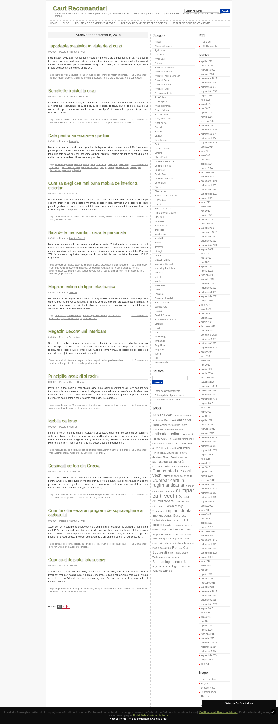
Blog (66, 23)
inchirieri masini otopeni (60, 78)
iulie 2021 (205, 305)
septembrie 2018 (209, 450)
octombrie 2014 (208, 651)
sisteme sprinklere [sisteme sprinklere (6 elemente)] (172, 557)
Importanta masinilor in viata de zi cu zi (85, 45)
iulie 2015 (205, 612)
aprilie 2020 (206, 369)
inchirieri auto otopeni (90, 75)
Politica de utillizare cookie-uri (218, 712)
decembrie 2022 (209, 232)
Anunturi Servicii (77, 52)
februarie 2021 (208, 326)
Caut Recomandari (80, 8)
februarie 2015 (208, 634)
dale (92, 164)
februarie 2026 (208, 70)
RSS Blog (206, 42)
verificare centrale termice (87, 408)
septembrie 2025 (209, 91)
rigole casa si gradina (119, 267)
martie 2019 (207, 424)
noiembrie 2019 (208, 390)
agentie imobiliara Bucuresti (68, 119)
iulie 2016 (205, 561)
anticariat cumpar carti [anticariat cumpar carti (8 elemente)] (173, 425)
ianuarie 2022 (207, 279)
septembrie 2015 (209, 604)
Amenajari (74, 141)
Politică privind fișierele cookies (144, 23)
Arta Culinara (161, 97)
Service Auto (161, 307)
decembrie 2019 (209, 386)
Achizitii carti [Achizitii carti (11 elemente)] (162, 415)
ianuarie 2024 (207, 176)
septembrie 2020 (209, 347)
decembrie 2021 (209, 283)
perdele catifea (115, 360)
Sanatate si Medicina (165, 298)
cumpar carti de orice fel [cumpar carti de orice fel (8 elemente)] (178, 475)
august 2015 (207, 608)
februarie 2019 (208, 429)
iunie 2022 (206, 258)
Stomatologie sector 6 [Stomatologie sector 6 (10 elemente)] (169, 562)
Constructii (160, 170)
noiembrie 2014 (208, 647)
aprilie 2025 (206, 112)
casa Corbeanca (92, 119)
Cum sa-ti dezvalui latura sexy (76, 559)
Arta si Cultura (162, 110)
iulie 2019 (205, 407)
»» (68, 606)
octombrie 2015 (208, 600)
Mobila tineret (97, 216)
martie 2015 (207, 629)
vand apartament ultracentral (84, 122)
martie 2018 (207, 476)
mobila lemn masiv (106, 450)
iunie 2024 (206, 155)
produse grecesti (75, 497)
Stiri (157, 332)
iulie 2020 (205, 356)
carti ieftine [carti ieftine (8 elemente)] (184, 448)
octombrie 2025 (208, 87)
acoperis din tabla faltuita (87, 265)
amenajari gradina (64, 164)
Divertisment (161, 191)
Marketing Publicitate (165, 268)
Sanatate (159, 294)
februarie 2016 (208, 582)
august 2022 (207, 249)
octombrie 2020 (208, 343)
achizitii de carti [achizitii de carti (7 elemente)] (183, 415)
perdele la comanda (74, 363)
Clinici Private (161, 157)
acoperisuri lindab (109, 265)
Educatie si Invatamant (166, 195)
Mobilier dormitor (114, 216)
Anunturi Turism (162, 89)
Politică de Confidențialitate (150, 715)
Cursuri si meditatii (164, 178)
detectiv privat (99, 544)
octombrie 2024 (208, 138)
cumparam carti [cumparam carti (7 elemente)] (180, 466)
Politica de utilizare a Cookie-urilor (147, 718)
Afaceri (158, 42)
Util (156, 358)
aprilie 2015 (206, 625)
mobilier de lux (77, 453)
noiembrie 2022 (208, 236)
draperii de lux (100, 360)
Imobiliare (159, 230)
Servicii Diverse (162, 315)
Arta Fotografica (162, 106)
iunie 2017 (206, 514)
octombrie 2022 (208, 241)
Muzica (158, 289)
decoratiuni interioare (65, 360)
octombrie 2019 (208, 394)
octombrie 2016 (208, 548)
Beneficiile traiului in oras (71, 90)
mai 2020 (205, 364)
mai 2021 (205, 313)
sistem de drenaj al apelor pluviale (79, 270)
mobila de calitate (63, 216)
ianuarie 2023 (207, 228)
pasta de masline (57, 497)
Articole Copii (161, 114)
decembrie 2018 (209, 437)
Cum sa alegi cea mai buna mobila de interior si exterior (93, 185)
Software (159, 324)
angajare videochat (64, 588)
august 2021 (207, 300)
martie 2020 (207, 373)
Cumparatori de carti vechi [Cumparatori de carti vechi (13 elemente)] (171, 473)
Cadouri (158, 136)
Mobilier (73, 193)
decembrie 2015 (209, 591)
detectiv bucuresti (82, 544)
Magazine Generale (164, 264)
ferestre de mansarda (76, 267)
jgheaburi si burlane (98, 267)
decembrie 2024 (209, 129)
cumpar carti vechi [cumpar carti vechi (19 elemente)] (173, 493)
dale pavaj (124, 164)
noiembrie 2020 (208, 339)
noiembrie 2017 (208, 493)
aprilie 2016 (206, 574)
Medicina (159, 272)
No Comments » (139, 75)
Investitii (159, 247)
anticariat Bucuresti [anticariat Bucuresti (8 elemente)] (164, 420)
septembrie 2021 (209, 296)
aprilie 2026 (206, 61)
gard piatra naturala (70, 167)
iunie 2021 (206, 309)
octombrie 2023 (208, 189)
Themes (205, 696)
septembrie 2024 (209, 142)
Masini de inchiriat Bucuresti (87, 78)
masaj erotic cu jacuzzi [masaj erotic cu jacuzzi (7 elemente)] (170, 538)
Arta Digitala (161, 101)
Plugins (204, 683)
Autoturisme (161, 123)
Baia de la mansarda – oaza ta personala (87, 232)
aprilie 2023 (206, 215)
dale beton (101, 164)
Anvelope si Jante (163, 93)
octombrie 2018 (208, 446)
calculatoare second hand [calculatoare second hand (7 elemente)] (165, 443)
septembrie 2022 (209, 245)
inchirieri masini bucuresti (114, 75)
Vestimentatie (161, 362)
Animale (159, 63)
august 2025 (207, 95)
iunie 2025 (206, 104)
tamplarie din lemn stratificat (124, 270)
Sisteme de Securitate (165, 319)
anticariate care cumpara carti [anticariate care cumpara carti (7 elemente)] (168, 429)
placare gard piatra (71, 170)
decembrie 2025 (209, 78)
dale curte (113, 164)
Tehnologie (160, 341)
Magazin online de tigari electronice (81, 286)
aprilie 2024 (206, 164)
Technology (160, 336)
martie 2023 (207, 219)
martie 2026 (207, 65)
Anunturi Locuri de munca (167, 76)
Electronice (160, 200)
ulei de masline (104, 497)
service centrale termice (114, 405)
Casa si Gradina (77, 382)
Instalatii (159, 238)
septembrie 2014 (209, 655)
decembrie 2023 (209, 181)
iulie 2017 (205, 510)
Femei (158, 204)
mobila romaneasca (59, 453)
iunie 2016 (206, 565)
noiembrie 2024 (208, 134)
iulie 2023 (205, 202)
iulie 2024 (205, 151)
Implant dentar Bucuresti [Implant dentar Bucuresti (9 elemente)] (169, 515)
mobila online (123, 450)
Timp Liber (160, 345)
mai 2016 (205, 570)
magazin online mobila (66, 450)
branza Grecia (62, 494)
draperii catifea (84, 360)
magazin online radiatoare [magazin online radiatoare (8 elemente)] (168, 534)
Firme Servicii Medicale (166, 212)
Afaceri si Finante (163, 46)
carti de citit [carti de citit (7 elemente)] (170, 448)
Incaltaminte (161, 234)
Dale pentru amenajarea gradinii (78, 135)
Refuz (122, 718)
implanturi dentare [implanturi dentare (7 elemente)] (161, 520)
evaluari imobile (109, 119)
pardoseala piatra (89, 167)
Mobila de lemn (62, 420)
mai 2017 (205, 518)
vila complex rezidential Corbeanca (117, 122)
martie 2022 (207, 270)
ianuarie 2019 (207, 433)
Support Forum (208, 692)
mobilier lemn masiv (95, 453)
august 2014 (207, 659)
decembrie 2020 (209, 335)
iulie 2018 (205, 459)
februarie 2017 (208, 531)
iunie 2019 (206, 412)
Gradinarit (159, 217)
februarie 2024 (208, 172)
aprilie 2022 (206, 266)
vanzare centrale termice (61, 408)
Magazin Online (162, 259)
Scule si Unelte (162, 302)
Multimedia (160, 285)
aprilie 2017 (206, 523)
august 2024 (207, 147)
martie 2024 (207, 168)
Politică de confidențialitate (95, 23)
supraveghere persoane (77, 547)
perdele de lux (56, 363)
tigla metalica (65, 273)
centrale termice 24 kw (66, 405)
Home (53, 23)
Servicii (158, 311)
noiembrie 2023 (208, 185)
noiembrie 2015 (208, 595)
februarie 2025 (208, 121)
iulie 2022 (205, 253)
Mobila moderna (82, 216)
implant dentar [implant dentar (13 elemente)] (179, 510)
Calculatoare (161, 140)
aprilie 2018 (206, 471)
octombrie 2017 (208, 497)
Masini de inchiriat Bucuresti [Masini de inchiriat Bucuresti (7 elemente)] (179, 543)
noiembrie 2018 (208, 441)
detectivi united (56, 547)
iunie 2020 (206, 360)
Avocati (158, 127)
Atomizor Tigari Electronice (68, 315)
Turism (158, 354)
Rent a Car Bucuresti (113, 78)
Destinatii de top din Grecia (73, 465)
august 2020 (207, 352)
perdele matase (93, 363)
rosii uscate (90, 497)
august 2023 (207, 198)
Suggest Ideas (208, 687)
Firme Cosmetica (163, 208)
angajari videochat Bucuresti (108, 588)
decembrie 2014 (209, 642)
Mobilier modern (63, 219)
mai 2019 (205, 416)
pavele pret (135, 167)
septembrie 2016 (209, 553)
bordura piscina (81, 164)
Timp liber (159, 349)
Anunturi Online (162, 80)
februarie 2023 (208, 223)
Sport (157, 328)
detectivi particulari (116, 544)
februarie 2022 (208, 275)
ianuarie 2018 (207, 484)
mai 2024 (205, 159)
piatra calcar (55, 170)
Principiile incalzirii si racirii (73, 376)
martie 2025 (207, 117)
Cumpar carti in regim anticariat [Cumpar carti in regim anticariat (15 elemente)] (168, 483)
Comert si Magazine (164, 161)
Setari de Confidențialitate (191, 23)
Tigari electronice (88, 318)
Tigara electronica (70, 318)
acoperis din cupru (64, 265)
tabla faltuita (103, 270)
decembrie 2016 (209, 540)
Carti (157, 144)
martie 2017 (207, 527)
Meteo (158, 277)
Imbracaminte (161, 225)
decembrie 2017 (209, 488)
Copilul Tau (160, 174)
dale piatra (54, 167)
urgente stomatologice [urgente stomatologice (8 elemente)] (166, 566)
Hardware (159, 221)
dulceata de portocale (98, 494)
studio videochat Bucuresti (73, 591)
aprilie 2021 (206, 317)
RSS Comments (209, 46)
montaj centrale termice (90, 405)
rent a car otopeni (133, 78)
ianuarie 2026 (207, 74)
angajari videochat (84, 588)
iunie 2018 (206, 463)
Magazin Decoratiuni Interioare (77, 331)
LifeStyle (159, 251)
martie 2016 (207, 578)
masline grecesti (118, 494)
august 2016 (207, 557)
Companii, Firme (163, 165)
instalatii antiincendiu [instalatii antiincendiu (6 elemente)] (174, 525)
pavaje (103, 167)
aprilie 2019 (206, 420)
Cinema (158, 153)
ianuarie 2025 (207, 125)
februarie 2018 (208, 480)
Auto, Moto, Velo (163, 118)
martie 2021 (207, 322)
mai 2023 (205, 211)
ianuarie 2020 (207, 382)
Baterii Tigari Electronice (95, 315)
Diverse (73, 292)
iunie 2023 (206, 206)
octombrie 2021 (208, 292)
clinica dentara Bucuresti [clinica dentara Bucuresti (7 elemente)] (165, 452)
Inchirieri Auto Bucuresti (66, 75)
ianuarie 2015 (207, 638)
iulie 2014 (205, 664)
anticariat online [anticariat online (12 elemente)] (166, 434)
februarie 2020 (208, 377)
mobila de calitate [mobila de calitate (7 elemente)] (161, 548)
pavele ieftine (122, 167)
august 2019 (207, 403)
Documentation (208, 679)
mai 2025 (205, 108)
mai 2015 (205, 621)
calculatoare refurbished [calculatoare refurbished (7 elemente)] (181, 438)
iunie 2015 (206, 617)
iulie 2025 (205, 99)
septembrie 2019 (209, 399)
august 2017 (207, 506)
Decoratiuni (74, 337)
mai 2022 (205, 262)
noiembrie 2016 (208, 544)
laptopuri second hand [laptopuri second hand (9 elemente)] (176, 529)
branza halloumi (78, 494)
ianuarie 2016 (207, 587)
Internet (158, 242)
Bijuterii (158, 131)
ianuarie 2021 (207, 330)
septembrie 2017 (209, 501)
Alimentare (74, 471)
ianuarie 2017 (207, 535)
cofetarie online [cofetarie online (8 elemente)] (161, 466)
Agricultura (160, 50)
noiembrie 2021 (208, 288)
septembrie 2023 (209, 194)
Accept (114, 718)
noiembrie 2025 (208, 82)
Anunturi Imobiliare (78, 96)
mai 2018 (205, 467)
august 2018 (207, 454)
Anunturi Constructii (164, 67)
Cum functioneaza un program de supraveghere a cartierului (95, 512)
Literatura (159, 255)
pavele (111, 167)
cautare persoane (63, 544)
